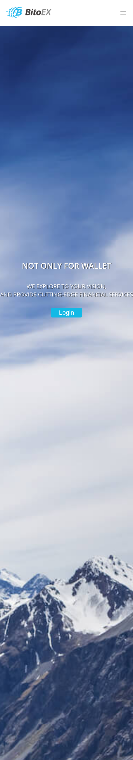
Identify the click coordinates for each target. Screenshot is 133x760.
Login (66, 312)
